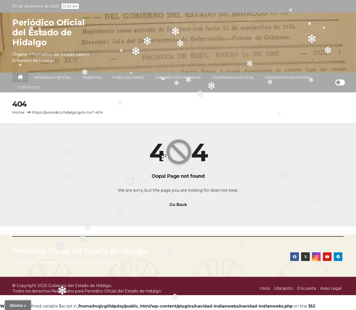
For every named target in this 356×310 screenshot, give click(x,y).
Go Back (178, 204)
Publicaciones (128, 77)
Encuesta (306, 288)
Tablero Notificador (178, 77)
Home (18, 112)
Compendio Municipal (288, 77)
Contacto (29, 87)
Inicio (265, 288)
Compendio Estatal (233, 77)
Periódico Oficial (53, 77)
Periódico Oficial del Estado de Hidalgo (48, 32)
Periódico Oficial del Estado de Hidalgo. (123, 291)
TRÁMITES (92, 77)
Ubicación (283, 288)
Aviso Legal (331, 288)
